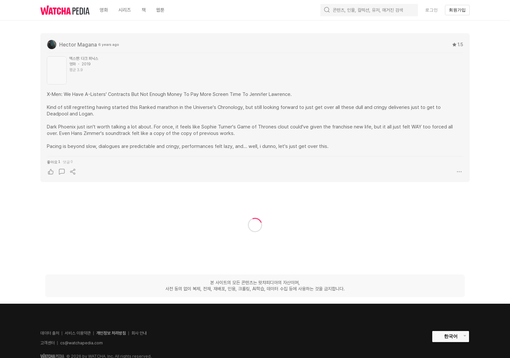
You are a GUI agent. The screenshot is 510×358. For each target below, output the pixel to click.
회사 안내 (139, 333)
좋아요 (53, 162)
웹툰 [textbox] (160, 10)
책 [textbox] (143, 10)
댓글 (68, 162)
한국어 (451, 336)
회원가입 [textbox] (457, 9)
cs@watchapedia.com (81, 342)
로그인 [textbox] (431, 9)
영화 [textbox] (104, 10)
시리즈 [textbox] (124, 10)
